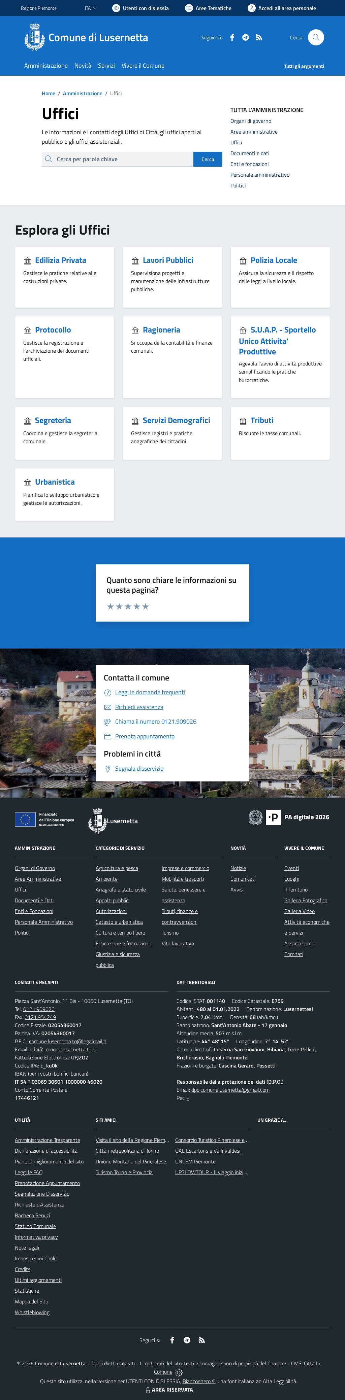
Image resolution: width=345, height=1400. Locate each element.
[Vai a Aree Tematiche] (208, 8)
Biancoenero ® (199, 1381)
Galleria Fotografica (305, 900)
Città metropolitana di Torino (127, 1151)
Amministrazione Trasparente (47, 1140)
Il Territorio (296, 889)
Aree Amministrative (38, 879)
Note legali (27, 1248)
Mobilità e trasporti (183, 879)
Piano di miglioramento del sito (49, 1161)
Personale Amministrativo (44, 922)
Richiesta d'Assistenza (39, 1204)
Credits (22, 1269)
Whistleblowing (32, 1312)
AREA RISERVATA (168, 1390)
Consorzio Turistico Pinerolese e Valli (215, 1140)
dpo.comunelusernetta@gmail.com (230, 1090)
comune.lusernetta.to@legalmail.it (67, 1041)
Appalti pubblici (112, 900)
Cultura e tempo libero (120, 933)
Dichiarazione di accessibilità (46, 1151)
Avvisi (237, 889)
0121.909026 (39, 1009)
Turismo (170, 933)
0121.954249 (40, 1017)
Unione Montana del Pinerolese (131, 1161)
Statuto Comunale (35, 1226)
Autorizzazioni (111, 911)
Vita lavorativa (178, 943)
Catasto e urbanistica (119, 922)
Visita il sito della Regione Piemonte (136, 1140)
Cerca (207, 159)
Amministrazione (78, 93)
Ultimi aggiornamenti (38, 1280)
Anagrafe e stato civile (121, 889)
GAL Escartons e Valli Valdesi (207, 1151)
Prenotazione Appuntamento (47, 1183)
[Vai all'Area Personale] (282, 8)
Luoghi (291, 879)
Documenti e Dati (34, 900)
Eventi (291, 868)
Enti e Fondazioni (34, 911)
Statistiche (27, 1291)
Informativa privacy (36, 1237)
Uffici (20, 889)
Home (48, 93)
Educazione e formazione (123, 943)
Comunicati (242, 879)
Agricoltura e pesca (117, 868)
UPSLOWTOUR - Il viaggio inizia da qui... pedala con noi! (237, 1172)
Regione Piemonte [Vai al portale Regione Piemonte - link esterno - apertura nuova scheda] (39, 7)
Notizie (238, 868)
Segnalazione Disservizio (42, 1194)
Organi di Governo (35, 868)
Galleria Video (299, 911)
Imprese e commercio (185, 868)
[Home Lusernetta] (88, 37)
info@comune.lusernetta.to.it (62, 1049)
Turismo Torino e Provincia (124, 1172)
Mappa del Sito (31, 1301)
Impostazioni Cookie (37, 1258)
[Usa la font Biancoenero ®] (140, 8)
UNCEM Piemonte (195, 1161)
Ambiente (107, 879)
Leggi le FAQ (29, 1172)
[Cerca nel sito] (316, 37)
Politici (22, 933)
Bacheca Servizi (32, 1215)
